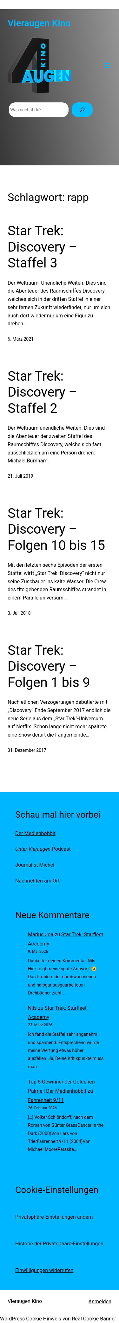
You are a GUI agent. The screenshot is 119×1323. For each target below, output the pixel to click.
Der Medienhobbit (35, 833)
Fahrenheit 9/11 (46, 1100)
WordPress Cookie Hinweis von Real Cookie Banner (58, 1319)
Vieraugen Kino (39, 23)
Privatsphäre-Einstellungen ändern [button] (54, 1217)
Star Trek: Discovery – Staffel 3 (42, 247)
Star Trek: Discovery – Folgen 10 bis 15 (56, 529)
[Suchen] (82, 109)
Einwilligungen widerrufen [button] (44, 1270)
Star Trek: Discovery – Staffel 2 (42, 392)
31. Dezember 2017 (27, 750)
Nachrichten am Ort (37, 881)
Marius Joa (40, 935)
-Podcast (43, 849)
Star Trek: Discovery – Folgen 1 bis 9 (49, 666)
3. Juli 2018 (19, 613)
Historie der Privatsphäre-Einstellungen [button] (59, 1244)
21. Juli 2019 (20, 476)
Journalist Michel (34, 865)
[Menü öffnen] (107, 65)
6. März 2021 (21, 339)
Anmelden (99, 1302)
